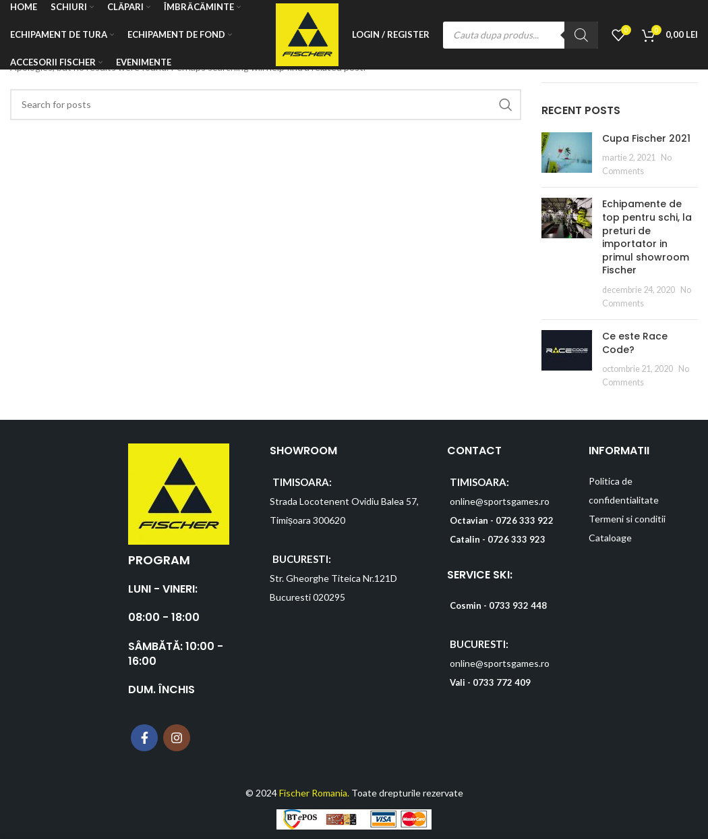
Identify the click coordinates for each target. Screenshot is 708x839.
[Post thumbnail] (566, 155)
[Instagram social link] (176, 737)
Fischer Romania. (314, 793)
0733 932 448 (518, 605)
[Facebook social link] (144, 737)
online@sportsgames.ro (500, 501)
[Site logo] (306, 34)
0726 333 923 (516, 539)
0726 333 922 (525, 520)
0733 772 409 (502, 682)
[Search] (581, 35)
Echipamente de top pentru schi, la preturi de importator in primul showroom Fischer (647, 237)
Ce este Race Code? (635, 342)
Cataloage (610, 537)
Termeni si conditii (627, 518)
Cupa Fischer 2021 (646, 138)
